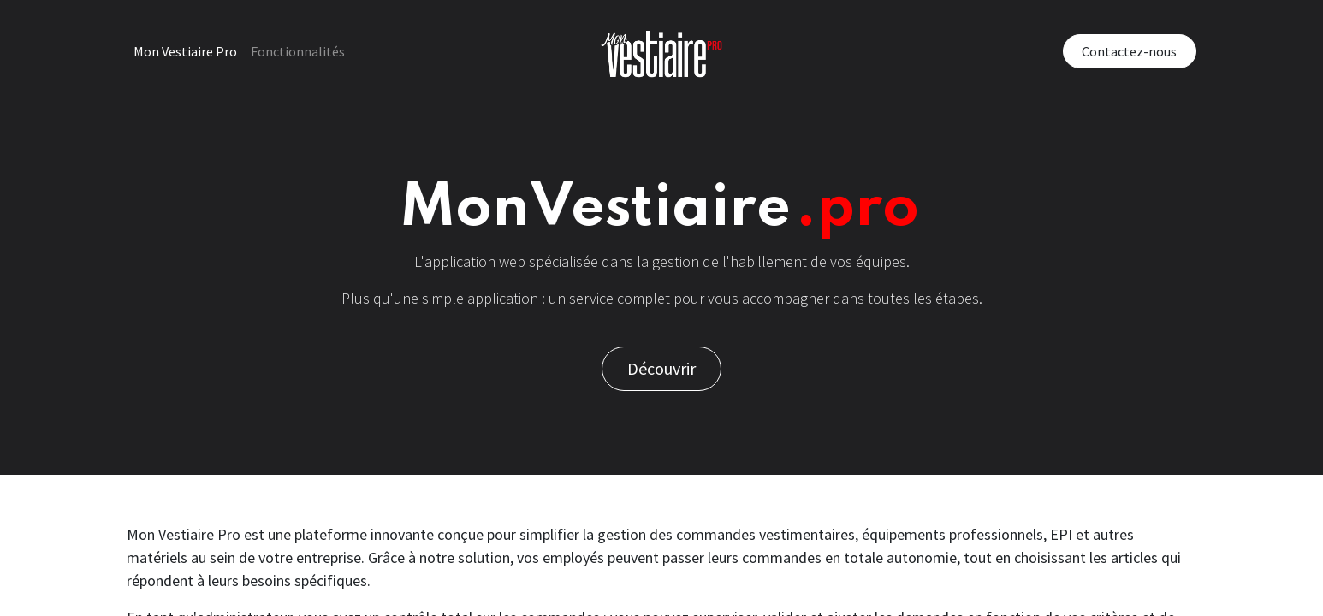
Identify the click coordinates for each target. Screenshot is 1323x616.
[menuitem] (185, 51)
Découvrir (661, 368)
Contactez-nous (1129, 51)
